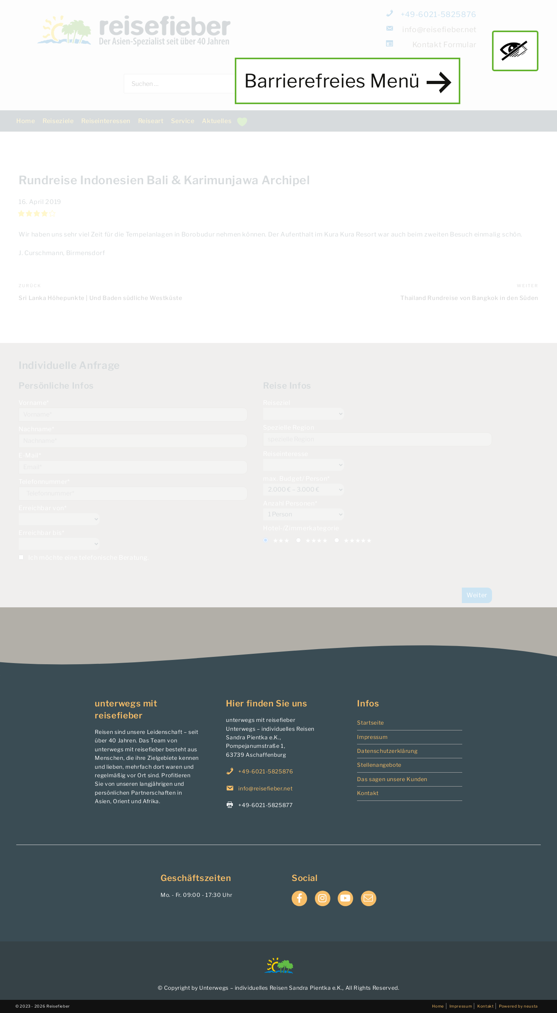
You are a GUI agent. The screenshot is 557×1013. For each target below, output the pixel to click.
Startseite (370, 722)
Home (25, 121)
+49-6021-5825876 (432, 14)
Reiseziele (58, 121)
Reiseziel (377, 409)
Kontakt (367, 793)
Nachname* (133, 436)
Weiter (476, 595)
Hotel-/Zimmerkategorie (301, 528)
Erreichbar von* (133, 514)
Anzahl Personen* (377, 510)
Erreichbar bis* (133, 539)
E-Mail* (133, 463)
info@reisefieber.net (432, 29)
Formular (432, 44)
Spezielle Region (377, 435)
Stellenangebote (379, 764)
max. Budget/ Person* (377, 485)
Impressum (372, 737)
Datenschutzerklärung (387, 750)
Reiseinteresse (377, 460)
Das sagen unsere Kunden (392, 779)
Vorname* (133, 410)
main (515, 50)
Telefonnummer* (133, 489)
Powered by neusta (518, 1006)
